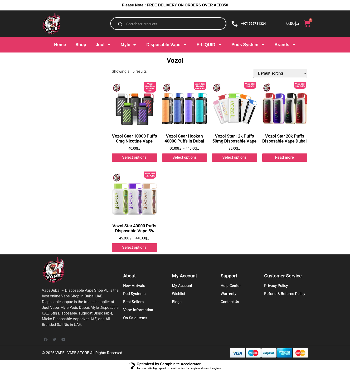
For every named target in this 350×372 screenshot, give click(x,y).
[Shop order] (280, 73)
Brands (285, 44)
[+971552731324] (235, 24)
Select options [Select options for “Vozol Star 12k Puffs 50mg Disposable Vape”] (234, 157)
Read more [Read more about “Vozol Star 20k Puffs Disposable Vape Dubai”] (284, 157)
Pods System (248, 44)
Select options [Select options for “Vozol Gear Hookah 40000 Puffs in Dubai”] (184, 157)
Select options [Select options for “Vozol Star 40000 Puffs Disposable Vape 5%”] (134, 247)
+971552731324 (253, 23)
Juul (103, 44)
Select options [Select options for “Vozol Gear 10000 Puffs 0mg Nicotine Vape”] (134, 157)
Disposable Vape (166, 44)
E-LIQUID (209, 44)
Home (60, 44)
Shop (80, 44)
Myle (129, 44)
